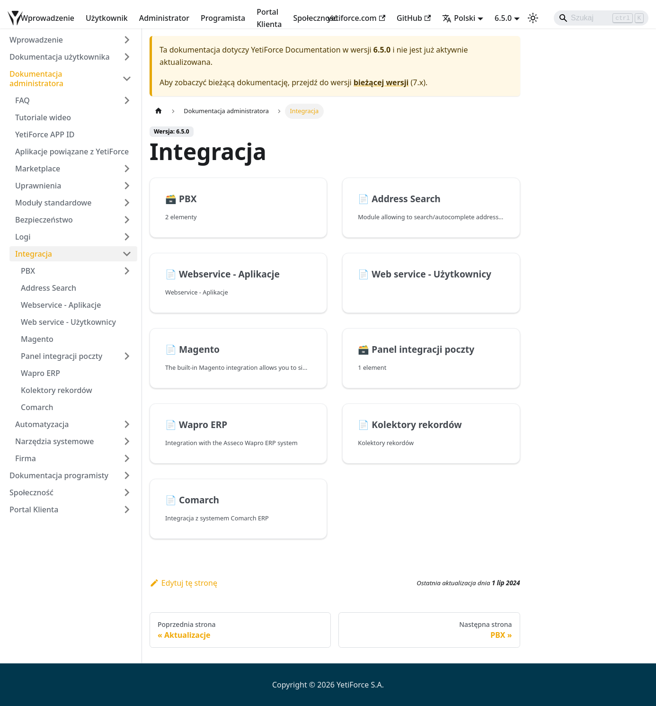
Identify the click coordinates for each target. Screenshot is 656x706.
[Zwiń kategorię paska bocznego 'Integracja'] (126, 253)
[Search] (601, 18)
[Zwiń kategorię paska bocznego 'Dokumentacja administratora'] (126, 78)
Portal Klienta (269, 18)
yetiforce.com (357, 18)
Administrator (164, 18)
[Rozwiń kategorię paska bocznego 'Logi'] (126, 236)
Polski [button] (458, 18)
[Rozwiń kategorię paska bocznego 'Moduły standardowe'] (126, 202)
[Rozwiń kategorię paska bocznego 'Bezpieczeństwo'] (126, 219)
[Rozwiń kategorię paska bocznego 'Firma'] (126, 458)
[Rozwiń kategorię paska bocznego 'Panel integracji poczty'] (126, 356)
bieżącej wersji (381, 82)
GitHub (414, 18)
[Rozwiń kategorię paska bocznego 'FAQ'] (126, 100)
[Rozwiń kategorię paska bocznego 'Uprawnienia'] (126, 185)
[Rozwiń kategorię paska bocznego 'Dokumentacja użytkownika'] (126, 56)
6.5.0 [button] (503, 18)
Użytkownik (107, 18)
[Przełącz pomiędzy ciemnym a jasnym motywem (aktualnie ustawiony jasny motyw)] (533, 18)
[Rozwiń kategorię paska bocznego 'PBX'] (126, 270)
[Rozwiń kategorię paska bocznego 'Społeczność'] (126, 492)
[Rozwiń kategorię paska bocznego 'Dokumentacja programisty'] (126, 475)
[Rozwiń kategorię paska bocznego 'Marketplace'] (126, 168)
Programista (223, 18)
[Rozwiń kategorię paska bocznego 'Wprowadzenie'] (126, 39)
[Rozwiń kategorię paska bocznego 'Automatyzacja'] (126, 424)
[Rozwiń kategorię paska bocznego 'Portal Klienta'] (126, 509)
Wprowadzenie (47, 18)
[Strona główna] (159, 111)
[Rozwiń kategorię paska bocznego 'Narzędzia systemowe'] (126, 441)
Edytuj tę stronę (183, 583)
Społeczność (315, 18)
